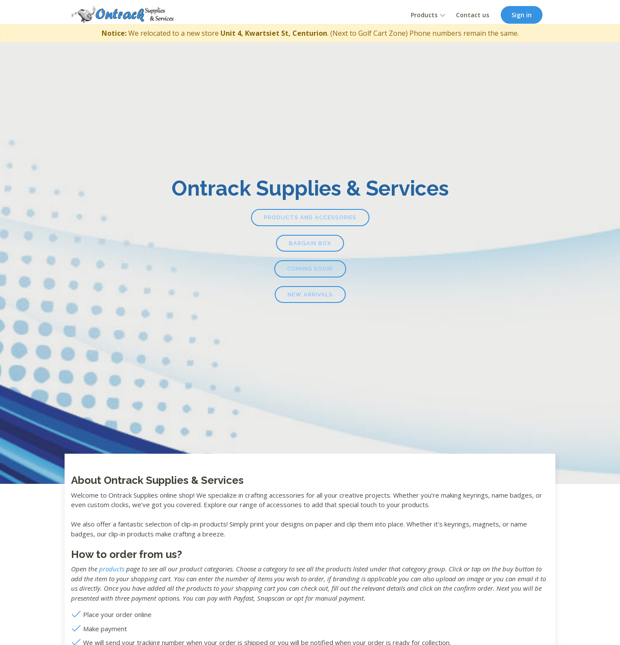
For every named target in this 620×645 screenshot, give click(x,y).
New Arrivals (310, 294)
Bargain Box (310, 243)
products (111, 568)
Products (424, 15)
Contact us (472, 15)
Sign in (522, 15)
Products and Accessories (310, 217)
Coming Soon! (310, 268)
